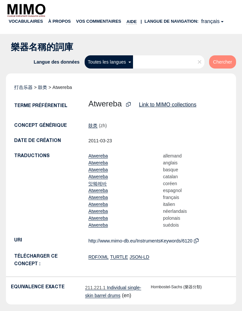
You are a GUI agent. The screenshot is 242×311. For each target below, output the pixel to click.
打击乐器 (23, 87)
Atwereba (98, 155)
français (210, 21)
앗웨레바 (97, 183)
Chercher (222, 62)
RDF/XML (98, 257)
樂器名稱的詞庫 (42, 47)
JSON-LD (139, 257)
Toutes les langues (107, 62)
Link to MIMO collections (167, 104)
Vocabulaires (26, 21)
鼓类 (42, 87)
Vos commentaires (98, 21)
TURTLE (119, 257)
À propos (59, 21)
